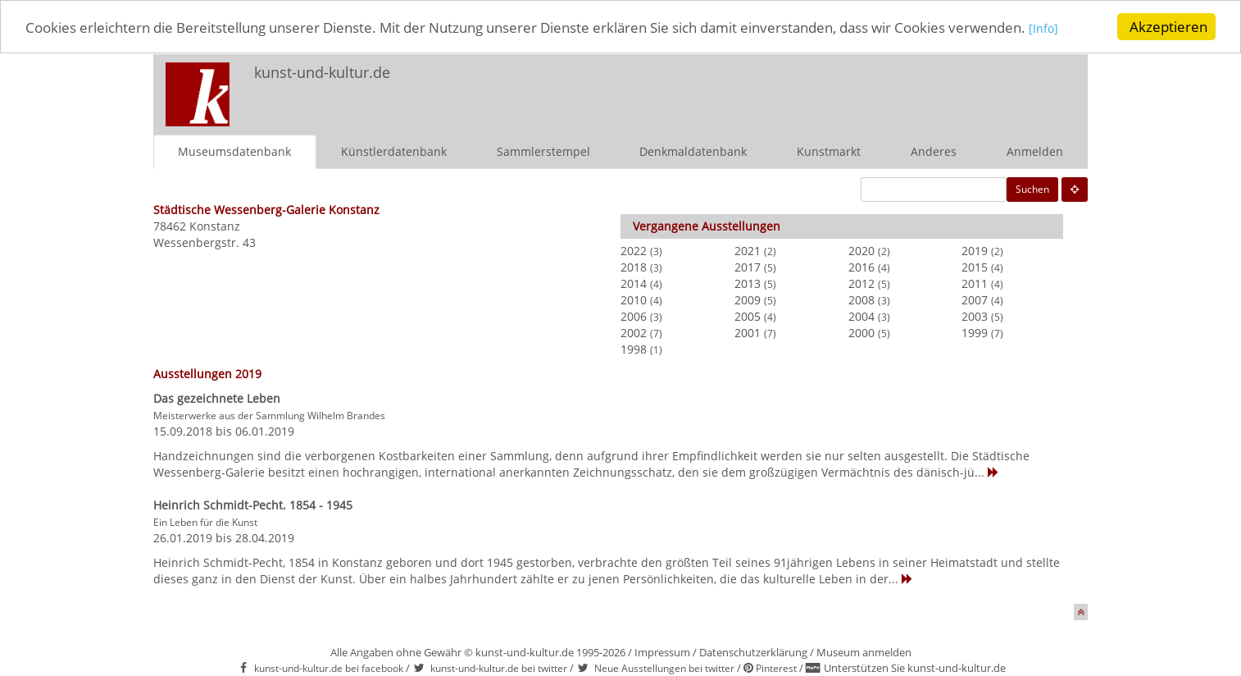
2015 (974, 266)
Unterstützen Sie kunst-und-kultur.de (915, 667)
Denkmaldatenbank (693, 150)
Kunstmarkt (829, 150)
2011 (974, 282)
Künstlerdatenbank (394, 150)
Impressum (662, 651)
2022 (633, 250)
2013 (747, 282)
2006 (633, 315)
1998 (633, 348)
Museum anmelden (863, 651)
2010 (633, 299)
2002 (633, 332)
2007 (974, 299)
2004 (861, 315)
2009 (747, 299)
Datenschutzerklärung (753, 651)
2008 (861, 299)
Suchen (1032, 188)
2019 (974, 250)
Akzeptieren (1168, 26)
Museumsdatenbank (234, 150)
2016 (861, 266)
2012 (861, 282)
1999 (974, 332)
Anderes (934, 150)
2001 (747, 332)
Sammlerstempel (543, 150)
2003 (974, 315)
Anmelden (1035, 150)
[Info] (1043, 28)
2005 (747, 315)
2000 (861, 332)
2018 (633, 266)
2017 (747, 266)
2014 (633, 282)
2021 (747, 250)
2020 (861, 250)
